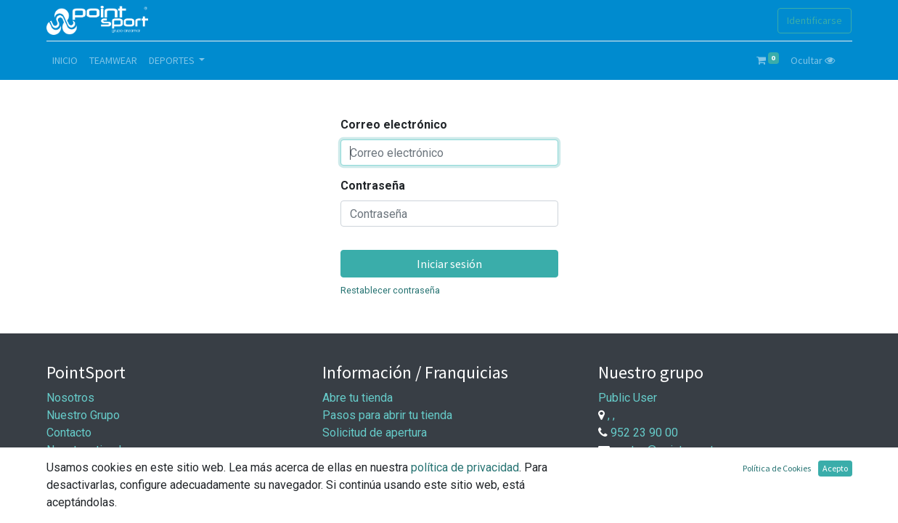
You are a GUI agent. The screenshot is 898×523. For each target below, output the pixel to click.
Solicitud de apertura (374, 432)
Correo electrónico (393, 124)
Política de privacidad (101, 502)
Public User (627, 398)
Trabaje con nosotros (674, 480)
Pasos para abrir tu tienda (387, 415)
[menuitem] (64, 60)
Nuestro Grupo (83, 415)
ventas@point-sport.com (675, 450)
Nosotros (70, 398)
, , (611, 415)
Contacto (68, 432)
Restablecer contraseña (390, 290)
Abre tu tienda (357, 398)
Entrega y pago (360, 488)
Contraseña (372, 185)
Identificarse (814, 20)
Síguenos (70, 467)
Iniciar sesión (449, 263)
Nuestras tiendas (90, 450)
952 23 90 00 (644, 432)
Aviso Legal (76, 485)
